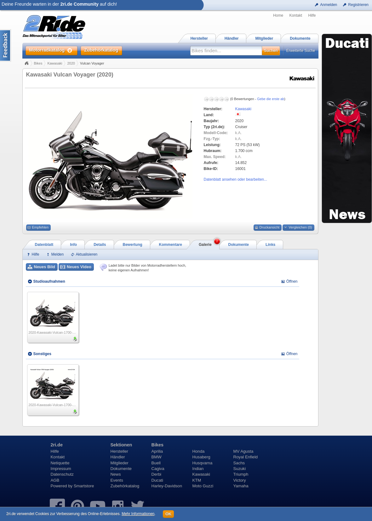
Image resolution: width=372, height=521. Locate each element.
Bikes (38, 63)
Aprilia (157, 451)
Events (117, 480)
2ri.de (57, 444)
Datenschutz (62, 474)
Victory (239, 480)
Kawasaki (54, 63)
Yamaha (241, 486)
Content (5, 45)
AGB (55, 480)
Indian (198, 468)
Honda (198, 451)
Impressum (61, 468)
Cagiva (158, 468)
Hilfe (312, 15)
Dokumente (121, 468)
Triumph (241, 474)
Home (278, 15)
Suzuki (239, 468)
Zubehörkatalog (125, 486)
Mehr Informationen (138, 514)
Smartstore (84, 486)
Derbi (157, 474)
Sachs (239, 463)
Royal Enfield (245, 457)
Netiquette (60, 463)
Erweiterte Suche (300, 50)
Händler (118, 457)
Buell (156, 463)
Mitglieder (120, 463)
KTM (196, 480)
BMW (157, 457)
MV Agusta (243, 451)
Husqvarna (202, 463)
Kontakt (295, 15)
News (116, 474)
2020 (71, 63)
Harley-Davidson (167, 486)
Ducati (157, 480)
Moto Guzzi (203, 486)
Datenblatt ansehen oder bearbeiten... (235, 179)
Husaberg (201, 457)
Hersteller (119, 451)
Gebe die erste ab (270, 99)
